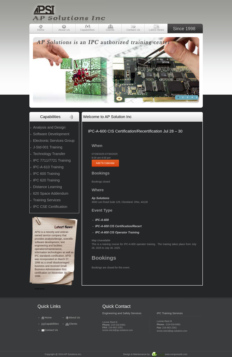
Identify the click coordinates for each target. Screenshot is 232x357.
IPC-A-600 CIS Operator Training (117, 232)
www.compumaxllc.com (176, 354)
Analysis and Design (49, 127)
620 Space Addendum (50, 193)
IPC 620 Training (46, 180)
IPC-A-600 (102, 219)
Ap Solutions (100, 198)
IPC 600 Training (46, 174)
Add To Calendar (105, 163)
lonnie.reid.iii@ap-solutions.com (117, 330)
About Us (72, 317)
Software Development (51, 134)
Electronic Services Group (54, 141)
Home (46, 317)
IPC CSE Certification (50, 207)
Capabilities (50, 323)
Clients (71, 323)
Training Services (47, 200)
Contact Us (49, 330)
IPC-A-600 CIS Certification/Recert (118, 226)
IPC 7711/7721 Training (52, 160)
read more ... (41, 289)
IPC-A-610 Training (48, 167)
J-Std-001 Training (47, 147)
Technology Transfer (49, 154)
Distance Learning (47, 187)
